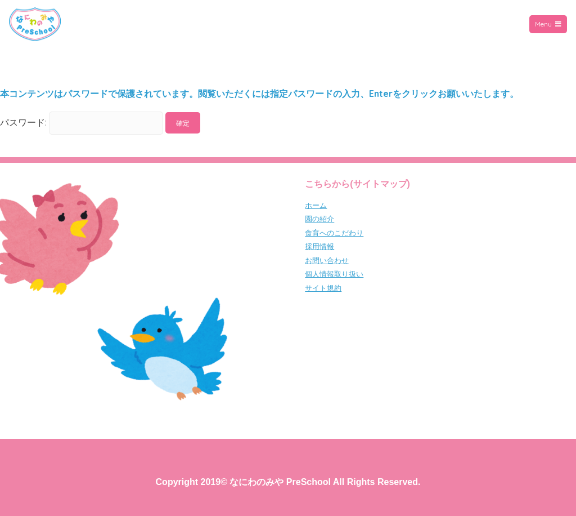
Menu (548, 24)
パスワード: (81, 122)
